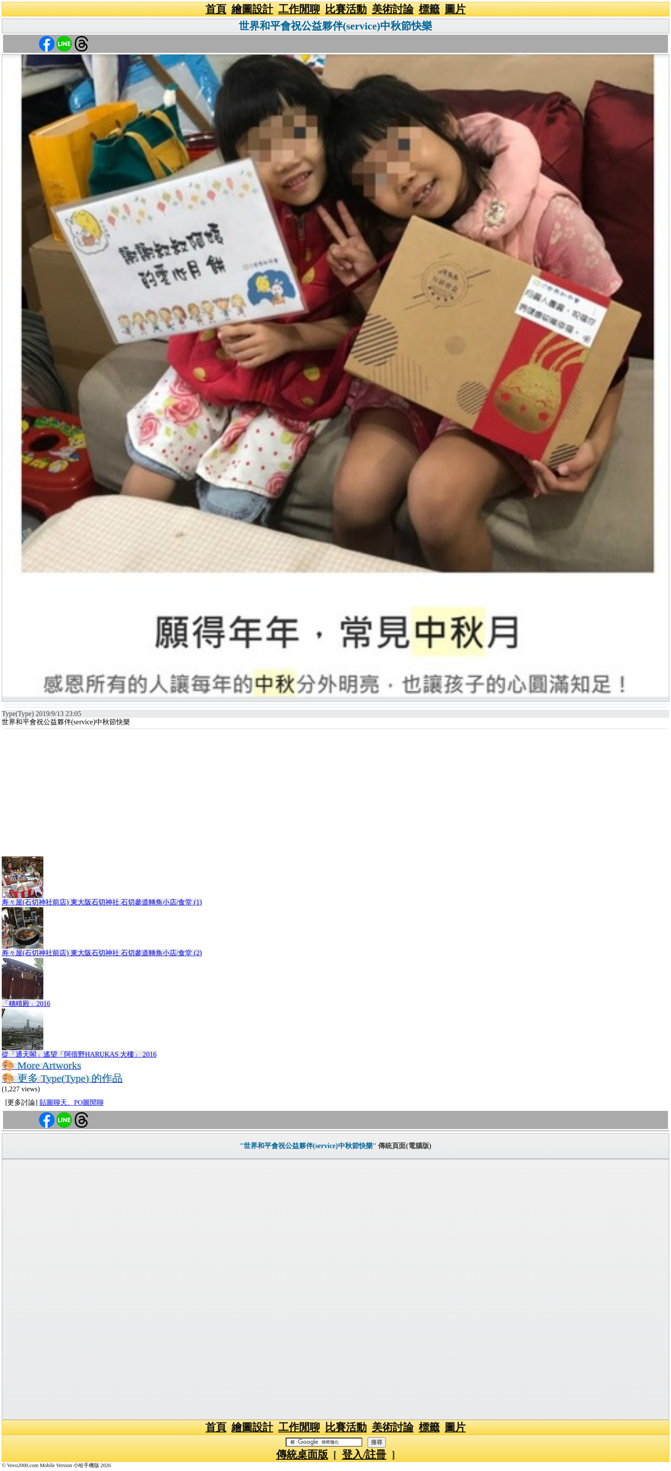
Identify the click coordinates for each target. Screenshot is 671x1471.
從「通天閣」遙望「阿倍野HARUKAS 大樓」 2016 (79, 1054)
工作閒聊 (299, 9)
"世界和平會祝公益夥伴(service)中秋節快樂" (308, 1145)
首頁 (215, 9)
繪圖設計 (252, 9)
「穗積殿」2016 (26, 1003)
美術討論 (393, 9)
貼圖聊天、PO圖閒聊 (71, 1102)
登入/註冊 (364, 1454)
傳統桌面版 (302, 1454)
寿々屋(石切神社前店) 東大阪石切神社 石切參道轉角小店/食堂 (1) (102, 902)
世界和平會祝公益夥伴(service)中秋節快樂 (336, 26)
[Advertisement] (335, 793)
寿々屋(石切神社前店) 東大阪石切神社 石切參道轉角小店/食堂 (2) (102, 953)
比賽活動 (346, 9)
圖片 (455, 9)
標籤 (429, 9)
